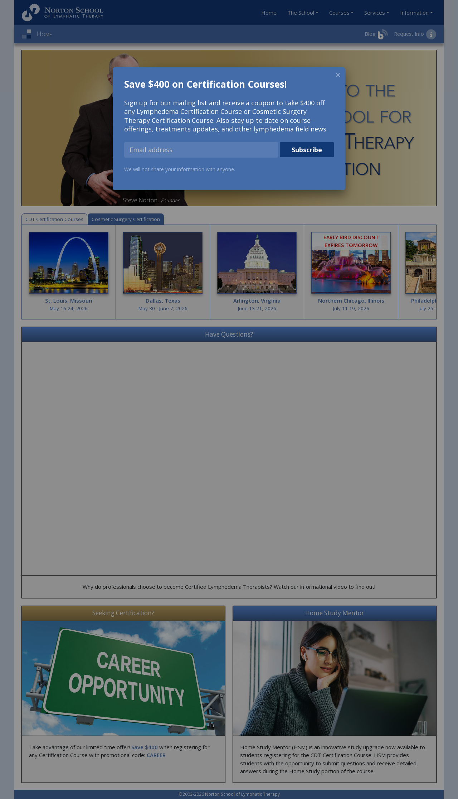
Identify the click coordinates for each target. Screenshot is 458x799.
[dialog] (229, 128)
